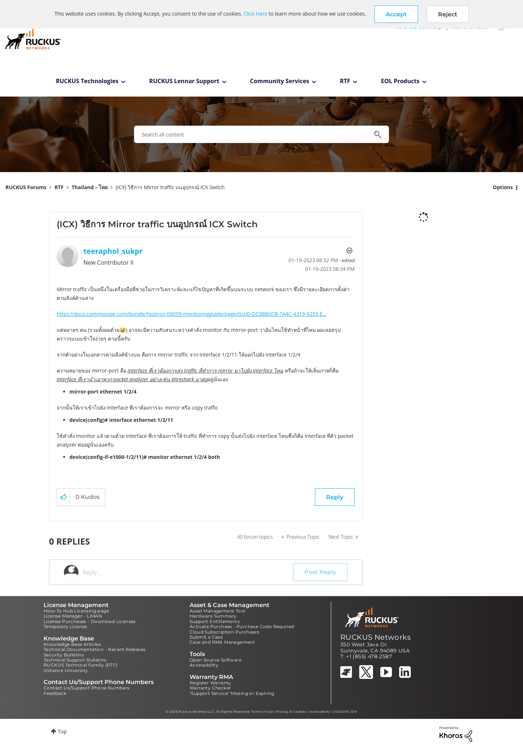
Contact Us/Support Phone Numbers (87, 688)
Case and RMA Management (222, 642)
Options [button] (503, 187)
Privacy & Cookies (291, 711)
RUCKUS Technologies (87, 81)
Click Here (255, 13)
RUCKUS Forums (25, 187)
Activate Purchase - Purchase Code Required (242, 626)
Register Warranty (210, 682)
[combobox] (261, 134)
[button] (396, 14)
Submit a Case (206, 637)
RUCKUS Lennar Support (184, 81)
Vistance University (66, 670)
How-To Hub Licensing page (76, 611)
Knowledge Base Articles (72, 644)
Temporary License (65, 626)
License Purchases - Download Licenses (90, 621)
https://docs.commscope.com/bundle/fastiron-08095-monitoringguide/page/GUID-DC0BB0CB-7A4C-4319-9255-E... (192, 313)
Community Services (279, 81)
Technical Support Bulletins (75, 660)
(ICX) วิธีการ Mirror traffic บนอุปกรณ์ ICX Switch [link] (170, 187)
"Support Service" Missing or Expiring (232, 693)
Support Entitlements (215, 621)
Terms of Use (262, 711)
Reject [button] (447, 14)
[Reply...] (188, 572)
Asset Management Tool (217, 611)
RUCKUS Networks (375, 637)
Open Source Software (216, 660)
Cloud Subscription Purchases (224, 632)
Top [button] (62, 731)
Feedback (55, 693)
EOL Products (400, 81)
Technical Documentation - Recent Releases (95, 649)
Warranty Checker (210, 688)
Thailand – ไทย (90, 187)
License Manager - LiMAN (73, 616)
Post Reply (320, 572)
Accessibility (204, 665)
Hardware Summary (213, 616)
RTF (345, 81)
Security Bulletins (64, 655)
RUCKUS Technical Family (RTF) (81, 665)
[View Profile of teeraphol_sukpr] (113, 251)
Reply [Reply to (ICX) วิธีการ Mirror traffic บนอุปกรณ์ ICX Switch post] (334, 497)
